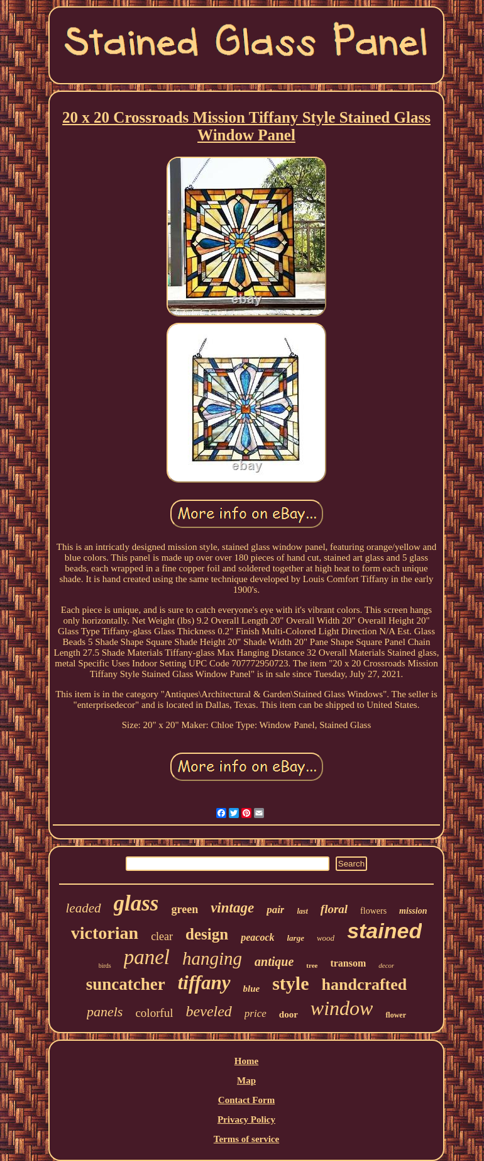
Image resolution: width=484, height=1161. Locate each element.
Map (246, 1080)
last (302, 911)
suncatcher (125, 984)
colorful (154, 1012)
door (288, 1014)
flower (395, 1015)
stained (384, 931)
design (206, 934)
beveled (209, 1011)
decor (386, 965)
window (342, 1008)
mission (413, 911)
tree (311, 965)
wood (325, 938)
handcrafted (364, 984)
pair (275, 910)
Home (246, 1061)
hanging (212, 958)
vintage (232, 908)
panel (147, 957)
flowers (373, 911)
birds (105, 965)
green (184, 909)
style (290, 983)
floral (334, 909)
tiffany (204, 983)
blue (251, 989)
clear (162, 936)
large (295, 938)
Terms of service (246, 1139)
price (256, 1013)
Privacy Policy (246, 1119)
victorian (104, 933)
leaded (83, 908)
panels (105, 1011)
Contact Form (246, 1100)
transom (348, 963)
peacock (257, 937)
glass (136, 903)
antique (274, 961)
